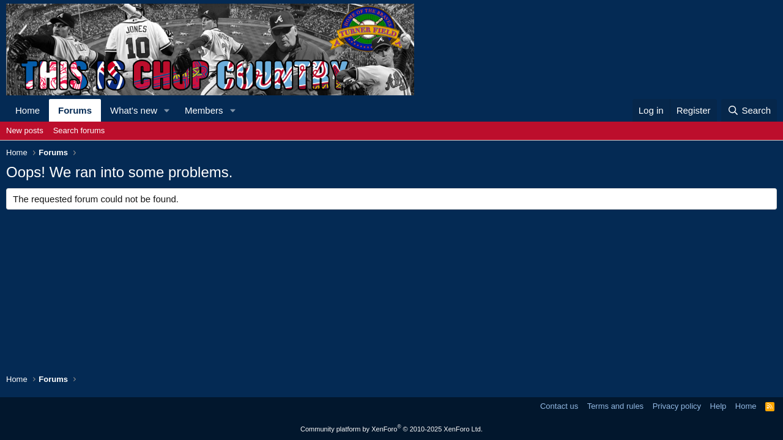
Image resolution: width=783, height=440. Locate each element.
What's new (133, 110)
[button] (167, 110)
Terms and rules (615, 406)
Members (204, 110)
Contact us (559, 406)
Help (718, 406)
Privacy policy (677, 406)
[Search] (749, 110)
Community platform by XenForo (391, 429)
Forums (75, 110)
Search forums (79, 130)
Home (27, 110)
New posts (24, 130)
